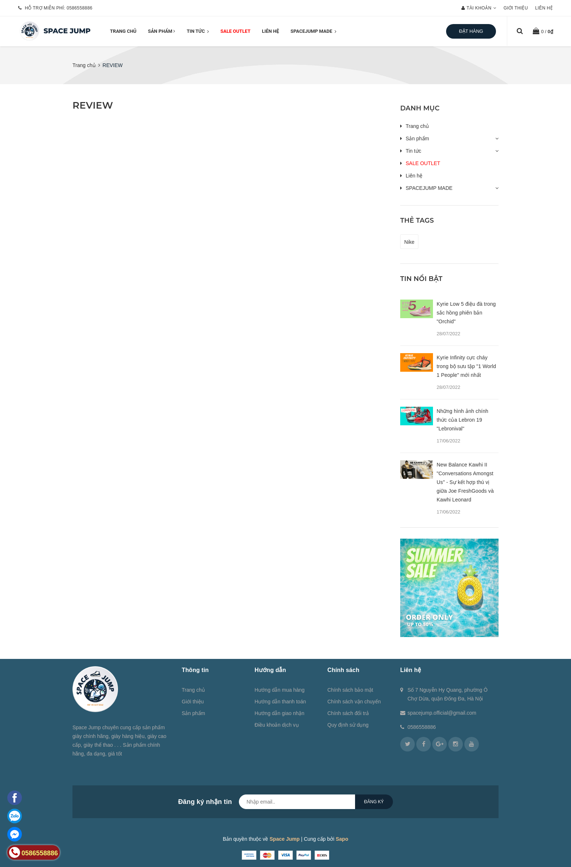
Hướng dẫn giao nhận (279, 713)
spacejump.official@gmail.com (441, 713)
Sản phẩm (161, 31)
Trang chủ (123, 31)
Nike (409, 242)
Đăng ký (374, 801)
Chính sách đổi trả (348, 713)
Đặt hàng (471, 31)
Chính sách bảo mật (350, 690)
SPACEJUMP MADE (313, 31)
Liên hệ (544, 8)
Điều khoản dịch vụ (277, 725)
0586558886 (79, 8)
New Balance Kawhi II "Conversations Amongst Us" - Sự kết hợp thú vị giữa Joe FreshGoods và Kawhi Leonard (465, 482)
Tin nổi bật (421, 279)
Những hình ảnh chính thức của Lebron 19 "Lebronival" (462, 419)
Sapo (342, 839)
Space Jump (284, 839)
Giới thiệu (516, 8)
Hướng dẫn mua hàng (279, 690)
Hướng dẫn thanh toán (280, 701)
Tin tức (198, 31)
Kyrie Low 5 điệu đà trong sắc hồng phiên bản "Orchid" (466, 312)
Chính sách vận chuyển (354, 701)
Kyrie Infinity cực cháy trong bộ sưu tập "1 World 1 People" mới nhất (466, 366)
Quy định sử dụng (348, 725)
